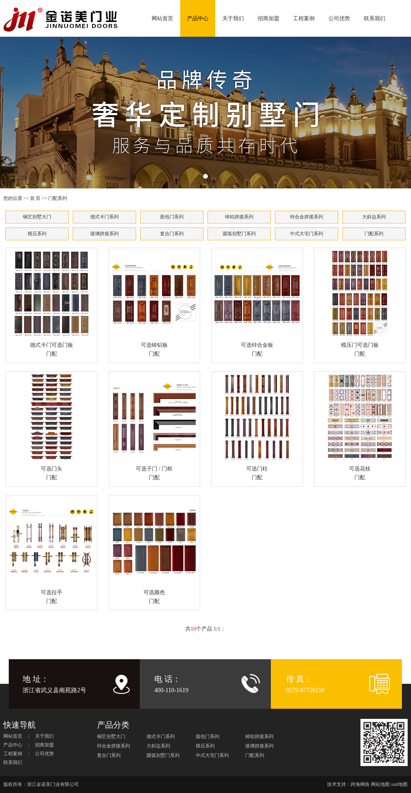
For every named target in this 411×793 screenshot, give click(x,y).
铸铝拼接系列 (239, 216)
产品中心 (198, 18)
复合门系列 (172, 233)
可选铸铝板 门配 (154, 303)
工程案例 (304, 18)
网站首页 (162, 18)
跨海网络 (360, 784)
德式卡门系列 (104, 216)
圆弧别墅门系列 (239, 233)
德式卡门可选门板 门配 (51, 303)
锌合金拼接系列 (306, 216)
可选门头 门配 (51, 426)
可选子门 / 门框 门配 (154, 426)
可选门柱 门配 (257, 426)
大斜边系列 (374, 216)
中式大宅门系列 (306, 233)
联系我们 (374, 18)
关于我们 (233, 18)
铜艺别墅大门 (37, 216)
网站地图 (380, 784)
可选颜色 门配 (154, 550)
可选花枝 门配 (360, 426)
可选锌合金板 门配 (257, 303)
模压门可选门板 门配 (360, 303)
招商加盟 (268, 18)
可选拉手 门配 (51, 550)
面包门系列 (172, 216)
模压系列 (37, 233)
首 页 (35, 198)
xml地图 (399, 784)
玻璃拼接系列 (104, 233)
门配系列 (374, 233)
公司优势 (339, 18)
